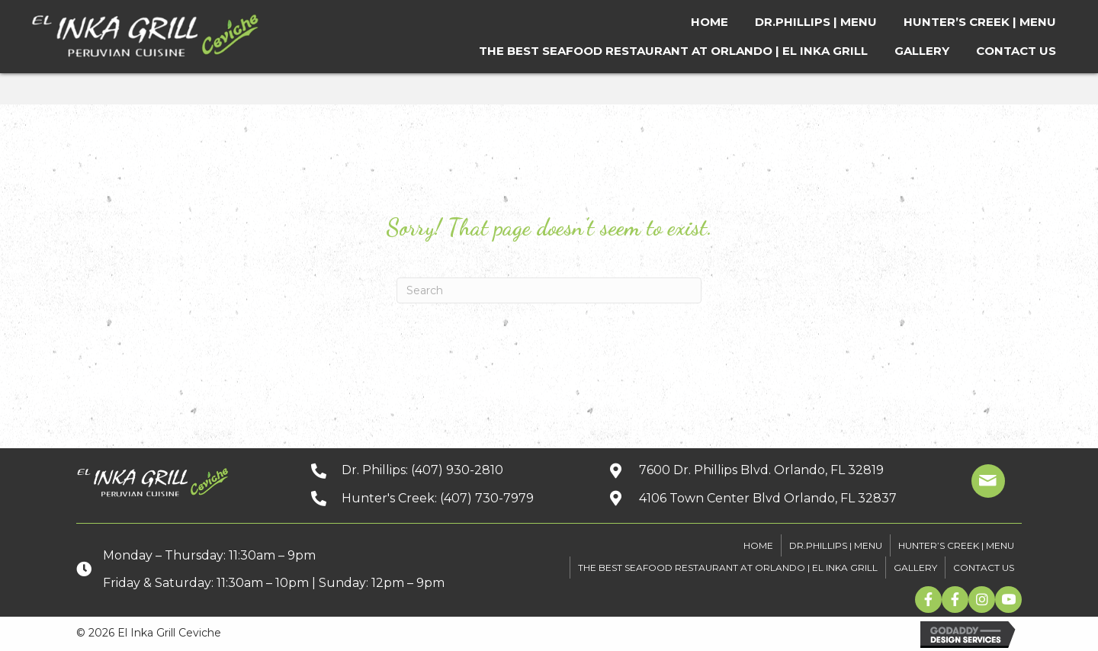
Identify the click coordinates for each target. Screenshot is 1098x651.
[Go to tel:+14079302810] (444, 470)
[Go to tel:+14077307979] (444, 498)
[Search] (549, 290)
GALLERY (915, 567)
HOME (758, 545)
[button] (928, 599)
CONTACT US (983, 567)
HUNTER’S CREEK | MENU (956, 545)
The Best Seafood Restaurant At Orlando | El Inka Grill (728, 567)
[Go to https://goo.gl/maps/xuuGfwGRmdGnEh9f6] (766, 498)
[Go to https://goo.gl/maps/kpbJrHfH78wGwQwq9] (766, 470)
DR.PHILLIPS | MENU (835, 545)
